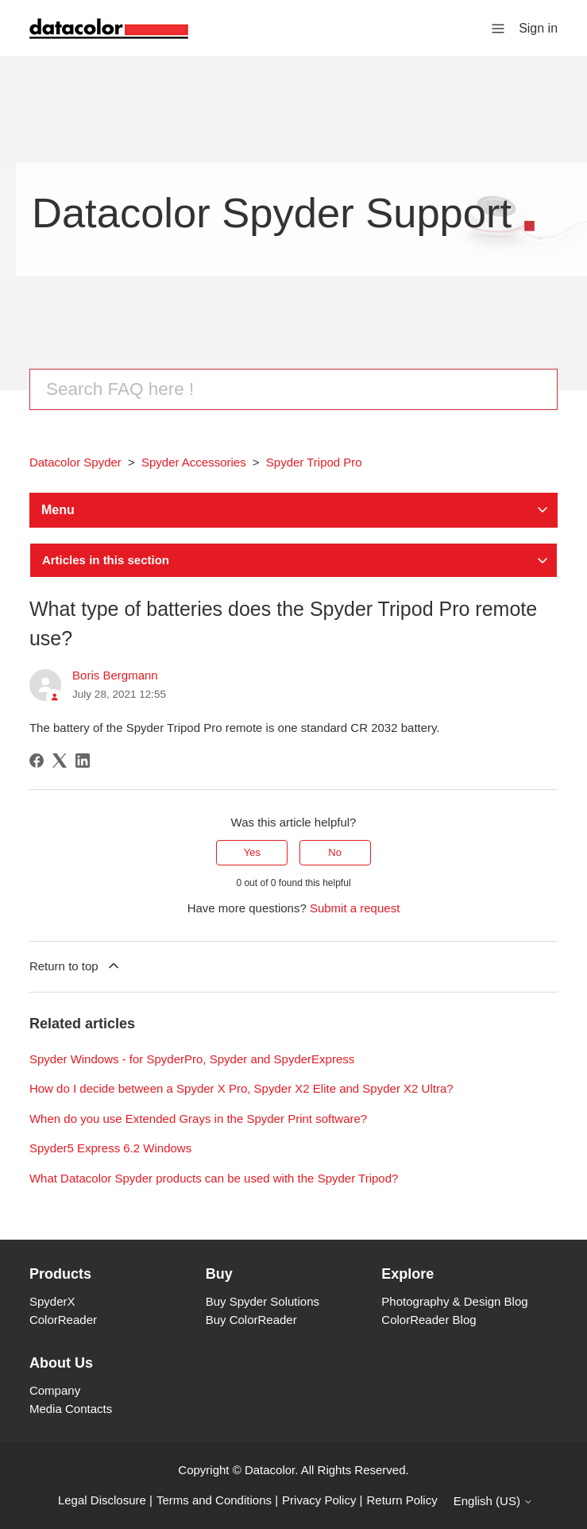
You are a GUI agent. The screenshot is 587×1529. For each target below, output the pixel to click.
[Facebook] (36, 760)
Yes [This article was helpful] (252, 852)
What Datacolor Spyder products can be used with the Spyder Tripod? (213, 1178)
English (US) (493, 1501)
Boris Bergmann (115, 675)
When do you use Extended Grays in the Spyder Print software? (198, 1118)
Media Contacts (70, 1408)
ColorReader (63, 1319)
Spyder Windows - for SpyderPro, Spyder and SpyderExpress (191, 1059)
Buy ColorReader (251, 1319)
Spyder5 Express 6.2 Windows (110, 1148)
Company (54, 1390)
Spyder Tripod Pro (314, 462)
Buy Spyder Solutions (262, 1301)
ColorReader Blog (428, 1319)
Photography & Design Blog (454, 1301)
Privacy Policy (319, 1500)
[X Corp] (59, 760)
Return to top (75, 966)
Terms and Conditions (214, 1500)
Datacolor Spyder (75, 462)
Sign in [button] (538, 28)
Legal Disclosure (102, 1500)
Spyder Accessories (193, 462)
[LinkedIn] (82, 760)
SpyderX (52, 1301)
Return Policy (402, 1500)
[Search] (293, 389)
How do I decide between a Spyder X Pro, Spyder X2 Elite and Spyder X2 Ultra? (241, 1088)
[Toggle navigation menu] (498, 27)
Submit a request (355, 908)
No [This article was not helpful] (335, 852)
